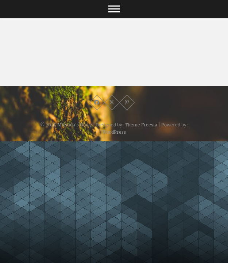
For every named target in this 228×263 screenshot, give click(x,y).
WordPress (114, 132)
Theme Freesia (141, 124)
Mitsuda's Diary (74, 124)
